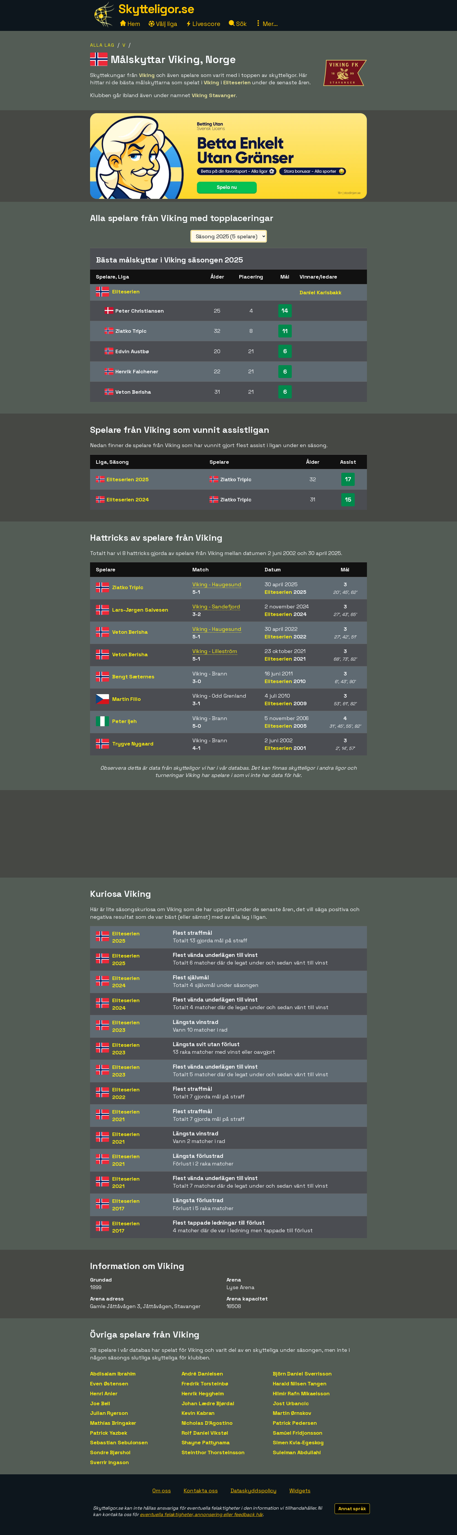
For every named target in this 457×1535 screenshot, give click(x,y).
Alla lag (102, 45)
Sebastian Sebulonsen (119, 1442)
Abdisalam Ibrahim (113, 1373)
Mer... (266, 24)
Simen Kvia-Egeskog (298, 1442)
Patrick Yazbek (108, 1432)
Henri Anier (103, 1393)
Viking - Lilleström (214, 651)
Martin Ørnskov (292, 1413)
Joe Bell (100, 1403)
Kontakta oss (201, 1490)
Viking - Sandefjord (216, 606)
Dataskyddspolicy (254, 1490)
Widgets (299, 1490)
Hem (130, 24)
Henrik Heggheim (203, 1393)
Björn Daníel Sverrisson (302, 1373)
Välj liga (163, 24)
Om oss (161, 1490)
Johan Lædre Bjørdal (208, 1403)
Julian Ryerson (109, 1413)
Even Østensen (109, 1383)
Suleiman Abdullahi (297, 1452)
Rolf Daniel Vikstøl (205, 1432)
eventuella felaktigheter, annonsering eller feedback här (201, 1514)
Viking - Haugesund (216, 584)
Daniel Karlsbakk (321, 292)
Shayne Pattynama (206, 1442)
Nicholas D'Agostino (207, 1423)
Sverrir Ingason (109, 1462)
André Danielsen (202, 1373)
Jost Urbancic (291, 1403)
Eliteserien (127, 479)
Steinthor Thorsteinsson (213, 1452)
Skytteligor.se (156, 9)
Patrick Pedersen (295, 1423)
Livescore (203, 24)
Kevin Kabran (198, 1413)
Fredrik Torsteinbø (205, 1383)
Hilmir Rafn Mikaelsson (301, 1393)
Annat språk (352, 1509)
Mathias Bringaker (113, 1423)
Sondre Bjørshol (110, 1452)
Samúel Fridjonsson (297, 1432)
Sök (238, 24)
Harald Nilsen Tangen (299, 1383)
